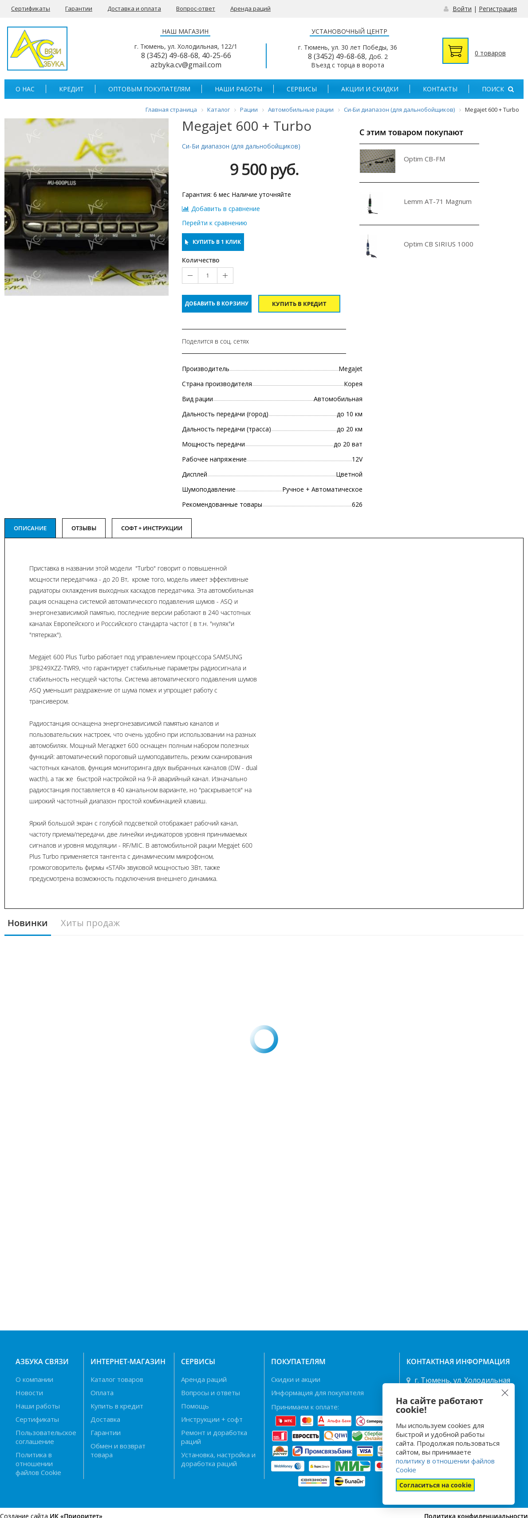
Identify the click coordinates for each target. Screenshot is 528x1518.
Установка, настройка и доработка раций (218, 1459)
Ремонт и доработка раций (214, 1437)
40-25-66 (216, 55)
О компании (34, 1379)
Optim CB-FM (424, 158)
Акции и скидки (369, 89)
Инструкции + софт (212, 1419)
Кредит (71, 89)
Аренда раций (250, 8)
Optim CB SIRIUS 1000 (438, 243)
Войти (462, 8)
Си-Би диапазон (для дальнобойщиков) (241, 146)
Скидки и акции (295, 1379)
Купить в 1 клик (213, 242)
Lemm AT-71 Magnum (438, 201)
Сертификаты (30, 8)
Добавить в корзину (216, 303)
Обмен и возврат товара (118, 1450)
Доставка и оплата (134, 8)
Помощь (195, 1405)
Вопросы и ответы (210, 1392)
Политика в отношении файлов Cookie (38, 1463)
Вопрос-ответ (195, 8)
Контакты (440, 89)
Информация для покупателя (317, 1392)
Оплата (102, 1392)
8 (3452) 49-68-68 (169, 55)
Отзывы (83, 528)
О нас (25, 89)
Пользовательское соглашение (46, 1437)
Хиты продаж (90, 923)
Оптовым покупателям (149, 89)
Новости (29, 1392)
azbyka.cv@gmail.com (185, 65)
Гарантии (78, 8)
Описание (30, 528)
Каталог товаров (117, 1379)
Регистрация (498, 8)
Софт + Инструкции (151, 528)
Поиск (498, 89)
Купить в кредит (299, 304)
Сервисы (302, 89)
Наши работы (238, 89)
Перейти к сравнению (214, 223)
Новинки (28, 923)
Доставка (105, 1419)
